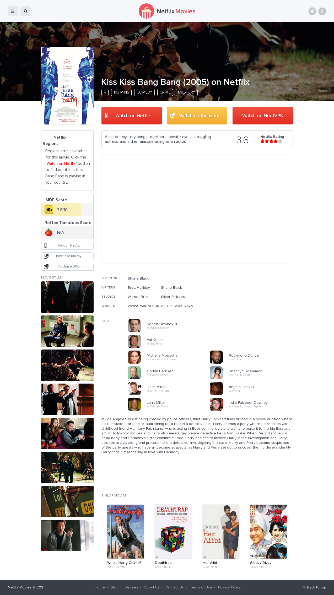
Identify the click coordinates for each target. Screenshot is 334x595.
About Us (151, 587)
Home (100, 587)
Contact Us (174, 587)
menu (13, 11)
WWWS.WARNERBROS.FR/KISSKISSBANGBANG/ (167, 306)
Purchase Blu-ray (68, 256)
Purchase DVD (69, 266)
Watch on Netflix (133, 115)
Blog (114, 587)
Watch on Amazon (198, 115)
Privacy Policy (229, 587)
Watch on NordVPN (262, 115)
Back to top (316, 587)
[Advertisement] (253, 310)
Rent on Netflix (69, 245)
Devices (131, 587)
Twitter (312, 11)
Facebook (322, 11)
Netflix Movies (19, 587)
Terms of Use (201, 587)
